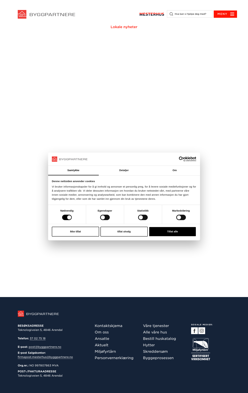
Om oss (102, 332)
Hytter (149, 345)
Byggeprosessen (158, 358)
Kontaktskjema (108, 326)
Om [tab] (175, 170)
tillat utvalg (124, 231)
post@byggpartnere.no (45, 346)
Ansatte (102, 338)
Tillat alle (172, 231)
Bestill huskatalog (159, 338)
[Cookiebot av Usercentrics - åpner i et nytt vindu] (181, 159)
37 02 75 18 (38, 338)
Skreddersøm (155, 351)
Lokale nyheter (124, 27)
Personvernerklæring (114, 358)
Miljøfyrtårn (105, 351)
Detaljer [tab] (124, 170)
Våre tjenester (156, 326)
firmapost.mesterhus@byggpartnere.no (45, 357)
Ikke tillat (75, 231)
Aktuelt (101, 345)
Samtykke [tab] (73, 170)
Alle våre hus (155, 332)
